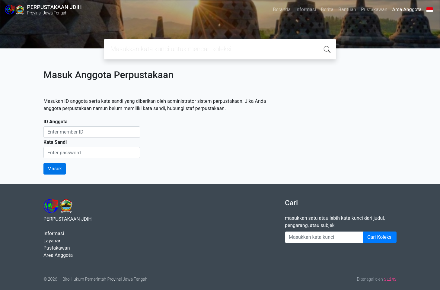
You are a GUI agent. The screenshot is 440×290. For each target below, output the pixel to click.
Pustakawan (374, 9)
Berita (327, 9)
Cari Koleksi (380, 237)
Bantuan (347, 9)
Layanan (52, 241)
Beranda (282, 9)
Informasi (305, 9)
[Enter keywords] (324, 237)
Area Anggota (407, 9)
